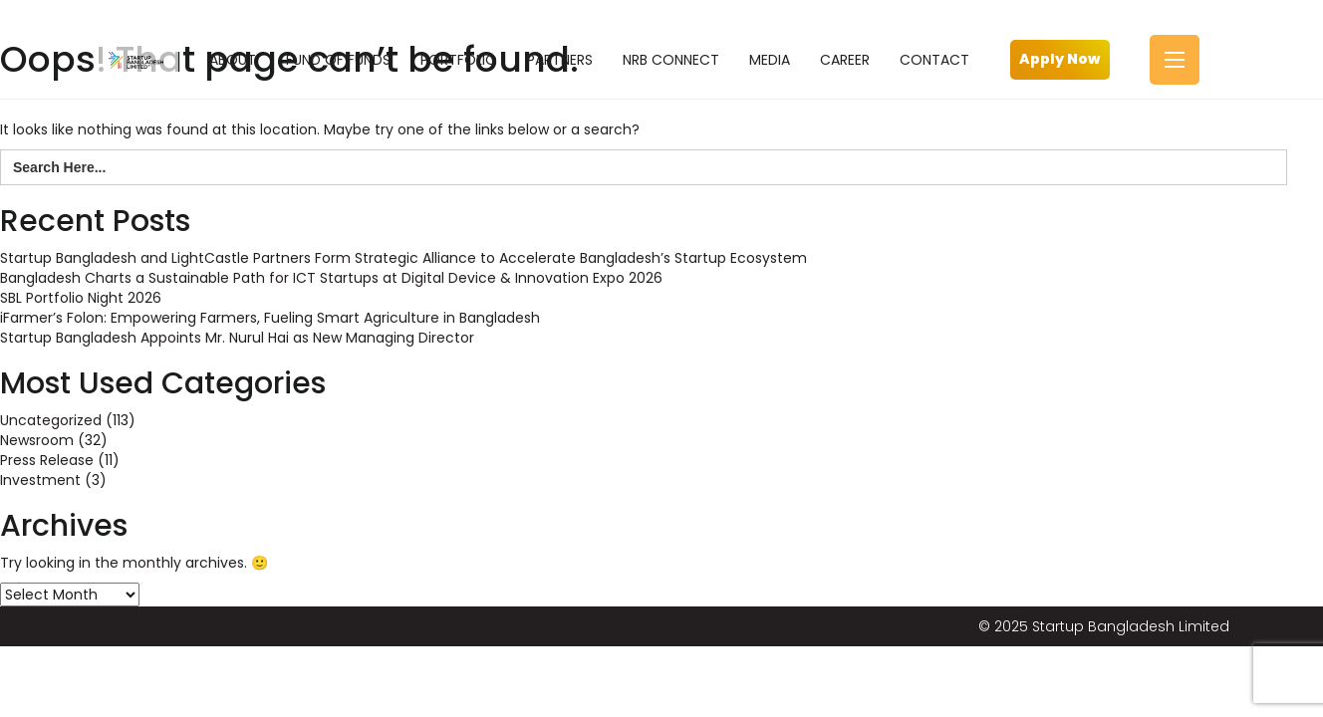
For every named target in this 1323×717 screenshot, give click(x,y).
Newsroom (37, 440)
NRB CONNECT (671, 60)
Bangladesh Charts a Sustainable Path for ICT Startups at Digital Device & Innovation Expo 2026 (331, 278)
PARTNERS (560, 60)
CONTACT (934, 60)
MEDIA (769, 60)
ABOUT (232, 60)
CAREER (845, 60)
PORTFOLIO (458, 60)
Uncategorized (51, 420)
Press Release (47, 460)
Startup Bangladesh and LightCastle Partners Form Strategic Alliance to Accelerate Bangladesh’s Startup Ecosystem (403, 258)
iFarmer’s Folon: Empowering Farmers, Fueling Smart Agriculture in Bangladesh (270, 318)
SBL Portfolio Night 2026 (80, 298)
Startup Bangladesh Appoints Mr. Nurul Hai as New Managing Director (237, 338)
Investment (40, 480)
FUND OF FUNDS (338, 60)
